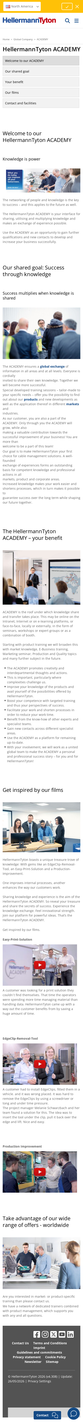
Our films (12, 92)
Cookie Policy (55, 1357)
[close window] (77, 6)
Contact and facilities (20, 103)
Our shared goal (17, 71)
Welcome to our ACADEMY (24, 61)
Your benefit (14, 82)
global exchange (53, 366)
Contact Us (20, 1343)
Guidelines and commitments (39, 1352)
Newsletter (33, 1362)
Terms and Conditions (50, 1343)
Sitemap (52, 1362)
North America (22, 6)
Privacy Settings (39, 1381)
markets (72, 404)
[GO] (68, 20)
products (31, 399)
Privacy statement (27, 1357)
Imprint (39, 1348)
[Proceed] (67, 6)
